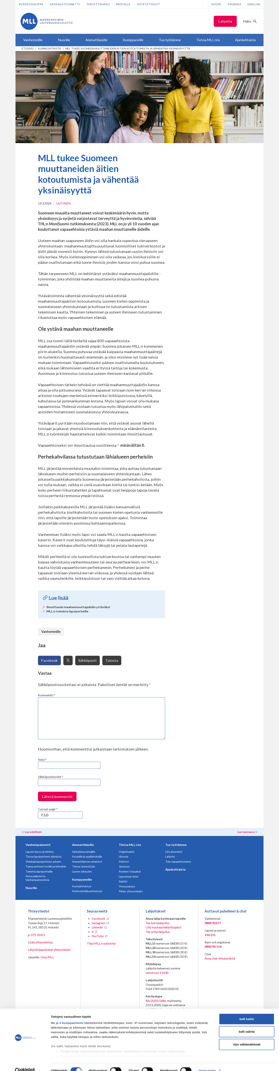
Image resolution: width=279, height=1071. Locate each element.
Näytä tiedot (207, 1063)
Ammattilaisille (83, 844)
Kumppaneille (82, 879)
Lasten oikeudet (82, 871)
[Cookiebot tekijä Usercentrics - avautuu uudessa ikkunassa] (25, 1063)
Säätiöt (123, 881)
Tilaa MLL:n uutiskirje (101, 943)
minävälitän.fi (132, 445)
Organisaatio (126, 851)
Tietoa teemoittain (83, 866)
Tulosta (111, 660)
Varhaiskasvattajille (83, 851)
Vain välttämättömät (246, 1037)
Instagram (98, 923)
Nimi (42, 759)
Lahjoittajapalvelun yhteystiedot (49, 949)
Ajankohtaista (49, 48)
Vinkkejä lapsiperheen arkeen (43, 861)
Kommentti (46, 695)
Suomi (216, 4)
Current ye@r (48, 809)
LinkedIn (97, 927)
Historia (123, 856)
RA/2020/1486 (156, 1000)
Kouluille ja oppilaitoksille (87, 856)
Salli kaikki (246, 1011)
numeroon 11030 (157, 972)
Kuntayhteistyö (81, 886)
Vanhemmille (51, 631)
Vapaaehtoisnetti (65, 4)
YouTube (98, 936)
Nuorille (31, 888)
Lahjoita (225, 21)
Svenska (234, 4)
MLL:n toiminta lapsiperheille (67, 611)
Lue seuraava (245, 832)
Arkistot (124, 861)
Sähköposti (87, 660)
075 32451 (38, 935)
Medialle (123, 4)
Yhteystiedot (148, 4)
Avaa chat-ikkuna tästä (220, 958)
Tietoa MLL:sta (130, 844)
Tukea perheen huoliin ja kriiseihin (46, 866)
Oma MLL (47, 957)
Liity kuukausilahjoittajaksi (163, 927)
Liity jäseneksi (173, 851)
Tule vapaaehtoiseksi (178, 861)
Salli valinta (247, 1024)
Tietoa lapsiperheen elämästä (43, 856)
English (254, 4)
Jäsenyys (124, 866)
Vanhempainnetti (38, 844)
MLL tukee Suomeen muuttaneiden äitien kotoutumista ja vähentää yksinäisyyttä (127, 48)
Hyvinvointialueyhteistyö (87, 891)
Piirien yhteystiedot (131, 891)
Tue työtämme (176, 844)
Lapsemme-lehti (128, 876)
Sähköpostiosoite (50, 776)
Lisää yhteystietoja (40, 942)
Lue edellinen (33, 832)
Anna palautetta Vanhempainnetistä (37, 878)
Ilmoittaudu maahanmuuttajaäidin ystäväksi (78, 607)
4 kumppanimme (71, 1015)
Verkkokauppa (31, 4)
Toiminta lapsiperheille (39, 871)
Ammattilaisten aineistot (87, 861)
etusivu (28, 48)
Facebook (49, 660)
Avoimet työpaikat (130, 871)
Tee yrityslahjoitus (158, 931)
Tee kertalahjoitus (158, 923)
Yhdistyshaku (98, 4)
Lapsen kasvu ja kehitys (40, 851)
